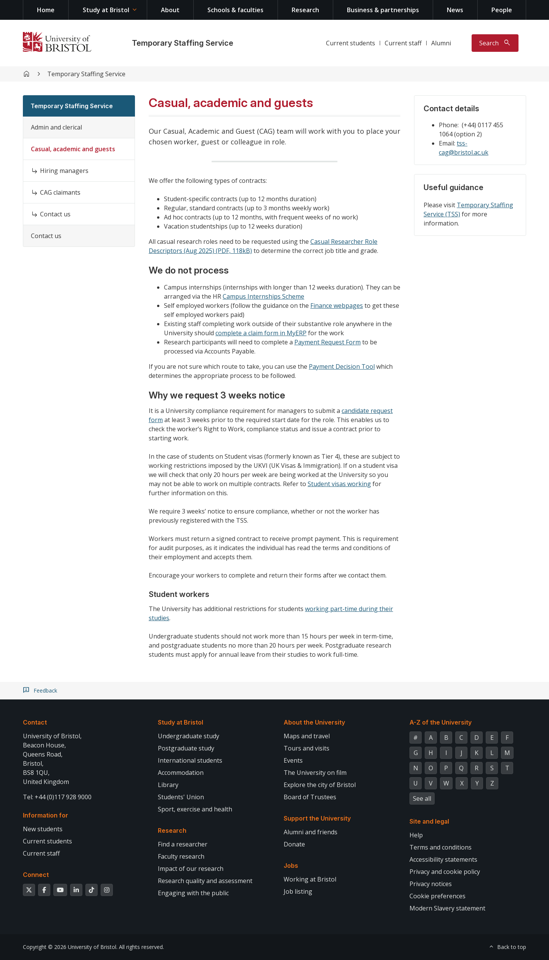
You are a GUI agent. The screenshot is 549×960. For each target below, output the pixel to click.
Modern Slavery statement (447, 908)
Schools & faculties (235, 10)
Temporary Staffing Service (182, 43)
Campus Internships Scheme (263, 296)
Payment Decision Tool (342, 366)
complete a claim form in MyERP (261, 333)
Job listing (298, 891)
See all (422, 798)
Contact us (55, 214)
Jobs (291, 865)
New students (43, 829)
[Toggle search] (495, 43)
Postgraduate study (186, 748)
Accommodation (181, 772)
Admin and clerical (56, 127)
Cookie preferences (437, 896)
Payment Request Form (327, 342)
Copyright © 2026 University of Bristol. (70, 946)
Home (46, 10)
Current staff (403, 43)
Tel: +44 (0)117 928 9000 (57, 797)
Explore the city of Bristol (320, 785)
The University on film (315, 772)
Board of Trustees (310, 797)
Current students (350, 43)
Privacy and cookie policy (444, 871)
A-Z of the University (440, 722)
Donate (294, 844)
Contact (35, 722)
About (170, 10)
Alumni (441, 43)
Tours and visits (306, 748)
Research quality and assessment (205, 881)
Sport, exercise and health (195, 809)
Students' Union (181, 797)
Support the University (317, 818)
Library (168, 785)
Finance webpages (336, 305)
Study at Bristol (106, 10)
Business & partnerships (383, 10)
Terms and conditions (440, 847)
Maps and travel (307, 736)
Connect (36, 874)
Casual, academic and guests (73, 149)
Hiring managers (64, 170)
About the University (314, 722)
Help (416, 835)
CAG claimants (60, 192)
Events (293, 760)
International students (190, 760)
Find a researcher (182, 844)
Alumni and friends (310, 832)
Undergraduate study (188, 736)
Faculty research (181, 856)
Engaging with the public (193, 893)
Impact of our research (190, 868)
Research (305, 10)
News (455, 10)
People (501, 10)
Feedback (45, 690)
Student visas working (339, 484)
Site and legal (429, 821)
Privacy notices (430, 884)
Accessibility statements (443, 859)
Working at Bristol (310, 879)
